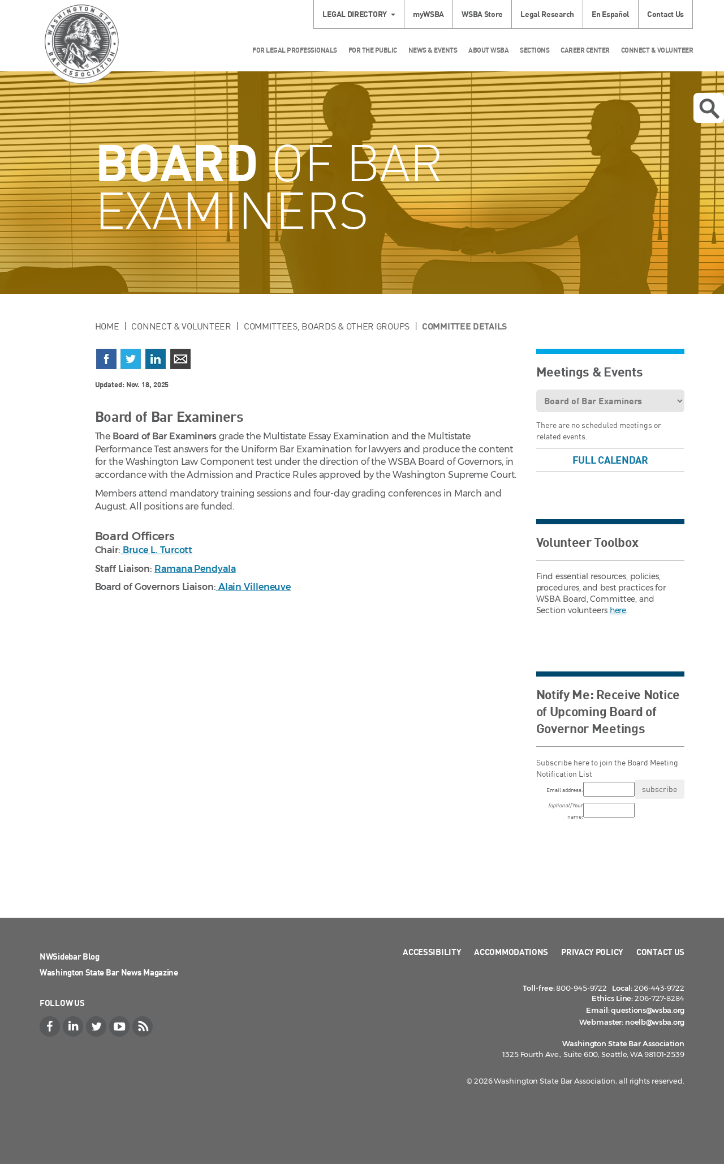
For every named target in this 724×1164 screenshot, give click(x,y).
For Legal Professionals (294, 50)
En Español (611, 14)
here (618, 610)
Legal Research (547, 14)
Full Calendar (610, 459)
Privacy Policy (592, 952)
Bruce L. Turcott (156, 550)
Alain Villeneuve (253, 586)
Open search (709, 109)
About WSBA (488, 50)
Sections (534, 50)
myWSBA (428, 14)
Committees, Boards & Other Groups (327, 326)
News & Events (433, 50)
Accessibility (432, 952)
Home (107, 326)
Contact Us (665, 14)
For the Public (372, 50)
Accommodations (511, 952)
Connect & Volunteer (657, 50)
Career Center (585, 50)
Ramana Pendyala (195, 568)
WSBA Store (482, 14)
